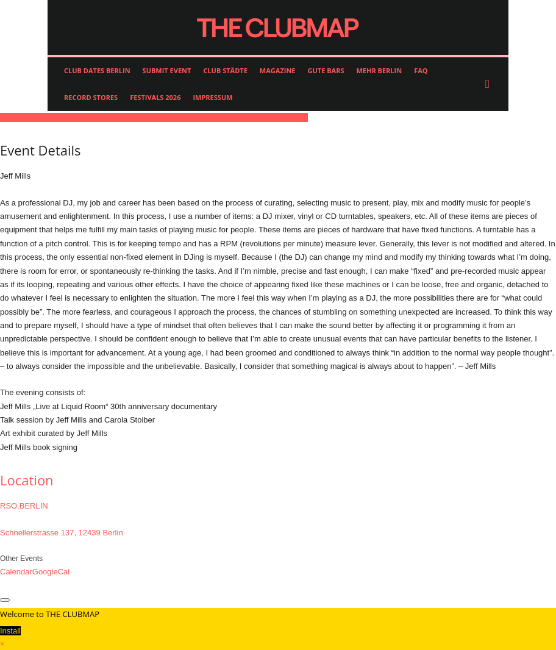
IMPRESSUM (212, 97)
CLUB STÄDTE (225, 70)
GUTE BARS (326, 70)
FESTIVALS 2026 (155, 97)
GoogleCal (51, 571)
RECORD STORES (91, 97)
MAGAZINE (278, 70)
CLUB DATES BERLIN (97, 70)
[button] (490, 84)
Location (27, 480)
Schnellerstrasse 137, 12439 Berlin (61, 532)
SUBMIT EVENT (167, 70)
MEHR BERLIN (379, 70)
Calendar (16, 571)
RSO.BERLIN (24, 505)
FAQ (420, 70)
